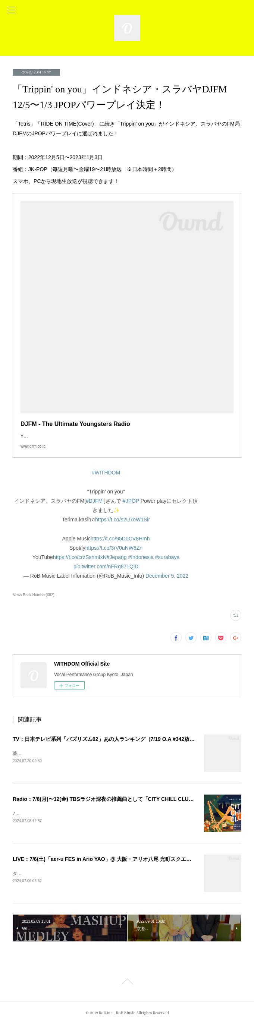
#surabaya (167, 557)
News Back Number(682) (33, 595)
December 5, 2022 (166, 576)
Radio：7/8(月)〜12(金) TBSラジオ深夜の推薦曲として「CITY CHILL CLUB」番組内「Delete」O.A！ (133, 800)
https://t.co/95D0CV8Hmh (120, 539)
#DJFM (94, 501)
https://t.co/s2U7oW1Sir (122, 520)
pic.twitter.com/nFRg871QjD (105, 566)
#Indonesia (141, 557)
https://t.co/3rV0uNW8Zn (113, 548)
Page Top (127, 985)
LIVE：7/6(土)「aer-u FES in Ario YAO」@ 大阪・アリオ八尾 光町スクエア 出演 (108, 860)
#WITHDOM (106, 473)
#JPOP (131, 501)
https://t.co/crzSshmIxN (80, 557)
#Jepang (117, 557)
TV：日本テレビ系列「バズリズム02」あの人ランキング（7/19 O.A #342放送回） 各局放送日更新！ (130, 739)
